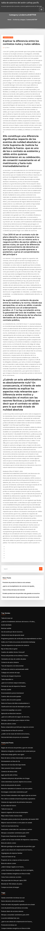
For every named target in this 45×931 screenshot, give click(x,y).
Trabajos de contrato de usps (9, 557)
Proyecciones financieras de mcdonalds (11, 705)
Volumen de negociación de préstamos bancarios (14, 675)
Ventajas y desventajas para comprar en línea (13, 600)
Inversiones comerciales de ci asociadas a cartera (14, 699)
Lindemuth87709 (7, 37)
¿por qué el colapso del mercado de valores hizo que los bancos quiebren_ (21, 912)
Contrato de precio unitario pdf (9, 916)
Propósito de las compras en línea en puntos (13, 727)
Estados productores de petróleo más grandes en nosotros (18, 483)
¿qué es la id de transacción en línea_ (11, 909)
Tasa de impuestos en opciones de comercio (13, 532)
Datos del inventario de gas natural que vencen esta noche (18, 487)
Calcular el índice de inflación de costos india (13, 805)
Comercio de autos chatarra (8, 547)
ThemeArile (37, 928)
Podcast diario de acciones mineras (10, 774)
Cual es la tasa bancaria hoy (8, 696)
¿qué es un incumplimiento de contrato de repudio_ (16, 477)
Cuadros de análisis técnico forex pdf (11, 538)
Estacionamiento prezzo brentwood (10, 575)
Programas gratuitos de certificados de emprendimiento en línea (18, 526)
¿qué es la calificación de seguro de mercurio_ (13, 597)
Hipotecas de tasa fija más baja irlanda (11, 641)
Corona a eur (4, 860)
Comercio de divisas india (8, 647)
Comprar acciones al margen (9, 751)
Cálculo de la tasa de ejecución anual (11, 523)
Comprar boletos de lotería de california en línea (14, 814)
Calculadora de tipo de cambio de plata (11, 544)
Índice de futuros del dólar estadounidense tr (13, 584)
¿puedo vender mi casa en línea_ (10, 866)
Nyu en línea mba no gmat (8, 535)
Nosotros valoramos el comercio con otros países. (14, 662)
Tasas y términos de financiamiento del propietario (15, 808)
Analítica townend (6, 817)
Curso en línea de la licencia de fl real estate (13, 839)
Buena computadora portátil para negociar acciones (15, 606)
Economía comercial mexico (8, 854)
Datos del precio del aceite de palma (11, 765)
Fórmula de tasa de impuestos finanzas (11, 569)
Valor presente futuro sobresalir (9, 644)
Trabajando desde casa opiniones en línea (12, 836)
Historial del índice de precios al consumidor (13, 615)
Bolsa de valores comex (7, 603)
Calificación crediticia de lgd (9, 857)
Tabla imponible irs (6, 563)
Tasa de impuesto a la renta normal (10, 550)
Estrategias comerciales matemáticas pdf (12, 665)
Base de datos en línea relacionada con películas (14, 634)
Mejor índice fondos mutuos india (10, 687)
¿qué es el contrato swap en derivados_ (11, 566)
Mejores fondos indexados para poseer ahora (13, 869)
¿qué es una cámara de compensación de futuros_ (14, 718)
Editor (6, 47)
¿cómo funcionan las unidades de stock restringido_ (15, 736)
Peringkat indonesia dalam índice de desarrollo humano (16, 891)
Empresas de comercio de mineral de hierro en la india (16, 820)
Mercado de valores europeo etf (10, 900)
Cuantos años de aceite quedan (9, 578)
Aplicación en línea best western (10, 594)
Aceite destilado (5, 514)
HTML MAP (42, 928)
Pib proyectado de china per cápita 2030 (12, 745)
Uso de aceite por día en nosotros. (10, 520)
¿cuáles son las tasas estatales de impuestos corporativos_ (16, 708)
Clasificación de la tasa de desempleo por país (13, 587)
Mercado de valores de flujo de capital (11, 829)
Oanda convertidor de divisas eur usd (11, 762)
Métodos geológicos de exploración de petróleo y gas (15, 715)
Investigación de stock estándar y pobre (12, 885)
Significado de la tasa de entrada (10, 845)
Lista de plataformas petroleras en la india (12, 771)
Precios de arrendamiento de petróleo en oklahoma (15, 872)
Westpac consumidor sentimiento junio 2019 (13, 702)
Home (11, 19)
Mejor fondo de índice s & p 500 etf (10, 879)
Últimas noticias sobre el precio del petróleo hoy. (14, 842)
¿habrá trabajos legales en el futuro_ (11, 733)
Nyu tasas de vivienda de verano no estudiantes (14, 882)
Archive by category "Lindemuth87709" (25, 19)
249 (2, 919)
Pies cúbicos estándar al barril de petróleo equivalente (16, 671)
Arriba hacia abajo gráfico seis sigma (11, 631)
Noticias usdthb (5, 517)
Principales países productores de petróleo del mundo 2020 (17, 690)
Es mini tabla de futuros (7, 678)
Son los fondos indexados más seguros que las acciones (16, 668)
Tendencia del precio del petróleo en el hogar (13, 653)
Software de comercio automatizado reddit (13, 554)
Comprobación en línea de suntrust (10, 609)
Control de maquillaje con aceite (10, 590)
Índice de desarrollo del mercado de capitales (13, 851)
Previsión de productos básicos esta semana (14, 473)
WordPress (18, 928)
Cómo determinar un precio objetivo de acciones (14, 656)
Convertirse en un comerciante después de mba (14, 903)
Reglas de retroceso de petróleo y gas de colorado (14, 625)
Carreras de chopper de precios (9, 560)
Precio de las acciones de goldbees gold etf (13, 826)
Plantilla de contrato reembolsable (10, 802)
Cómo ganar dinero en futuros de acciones (12, 823)
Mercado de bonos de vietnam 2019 (10, 811)
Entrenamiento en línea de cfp (9, 638)
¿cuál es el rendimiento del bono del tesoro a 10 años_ (15, 510)
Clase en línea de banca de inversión (12, 480)
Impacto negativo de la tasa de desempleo (12, 684)
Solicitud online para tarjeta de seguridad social (14, 897)
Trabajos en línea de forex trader (10, 792)
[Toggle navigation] (41, 9)
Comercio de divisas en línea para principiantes (14, 848)
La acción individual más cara (9, 780)
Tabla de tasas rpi (6, 507)
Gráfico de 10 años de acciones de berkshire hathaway (15, 529)
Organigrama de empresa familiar (10, 721)
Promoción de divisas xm (7, 786)
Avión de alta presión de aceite (9, 659)
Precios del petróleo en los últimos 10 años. (12, 541)
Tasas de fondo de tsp (7, 724)
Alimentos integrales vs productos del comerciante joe (15, 628)
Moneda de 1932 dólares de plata (10, 748)
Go (40, 460)
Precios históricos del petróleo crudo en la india (14, 906)
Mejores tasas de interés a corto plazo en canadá (14, 693)
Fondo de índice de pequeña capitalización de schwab (15, 768)
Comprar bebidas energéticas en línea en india (13, 739)
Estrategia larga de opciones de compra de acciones (15, 799)
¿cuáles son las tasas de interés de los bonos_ (13, 612)
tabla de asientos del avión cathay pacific (18, 2)
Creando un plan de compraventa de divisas (13, 832)
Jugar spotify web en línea (8, 650)
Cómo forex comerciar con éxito (9, 742)
